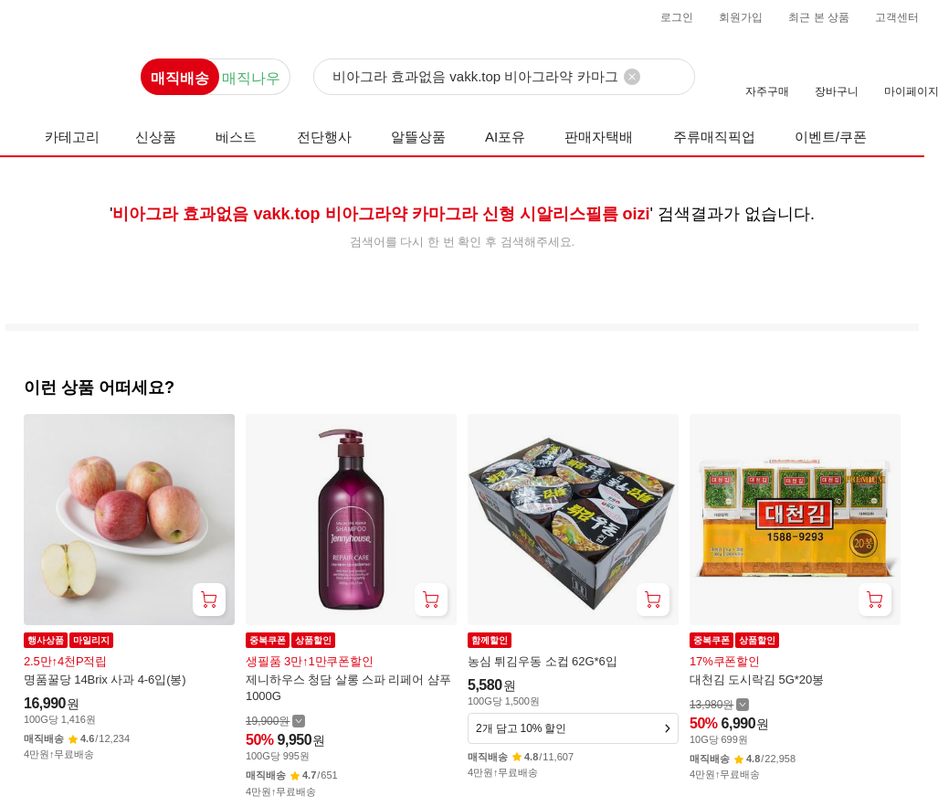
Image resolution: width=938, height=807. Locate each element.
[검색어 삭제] (632, 76)
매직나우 (251, 78)
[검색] (504, 77)
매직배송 (180, 78)
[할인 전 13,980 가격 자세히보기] (719, 704)
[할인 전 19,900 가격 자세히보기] (275, 720)
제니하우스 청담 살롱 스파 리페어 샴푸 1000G (348, 688)
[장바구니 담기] (209, 599)
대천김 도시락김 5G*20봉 (757, 679)
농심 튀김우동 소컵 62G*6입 (542, 661)
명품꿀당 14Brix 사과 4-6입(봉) (105, 679)
